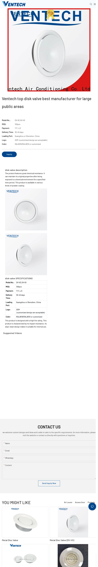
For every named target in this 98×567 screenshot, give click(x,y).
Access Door (80, 502)
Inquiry (9, 154)
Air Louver (68, 502)
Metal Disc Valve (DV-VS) (62, 540)
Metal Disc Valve (10, 540)
